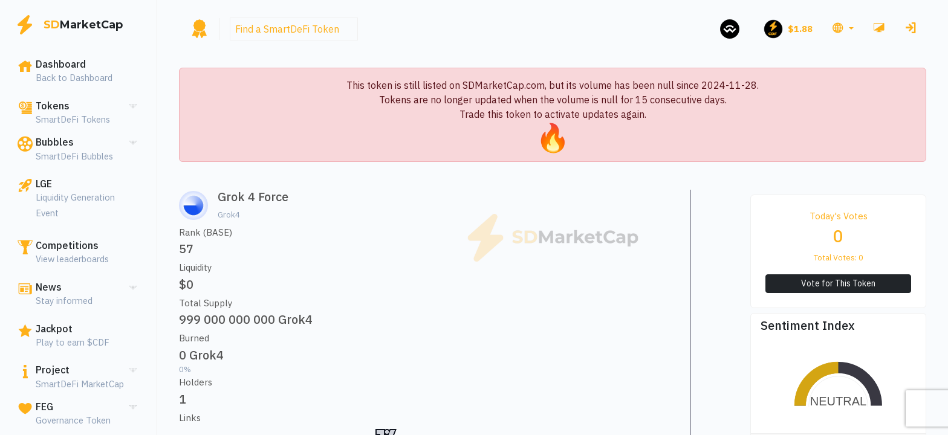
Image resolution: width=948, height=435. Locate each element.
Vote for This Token (838, 283)
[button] (842, 29)
